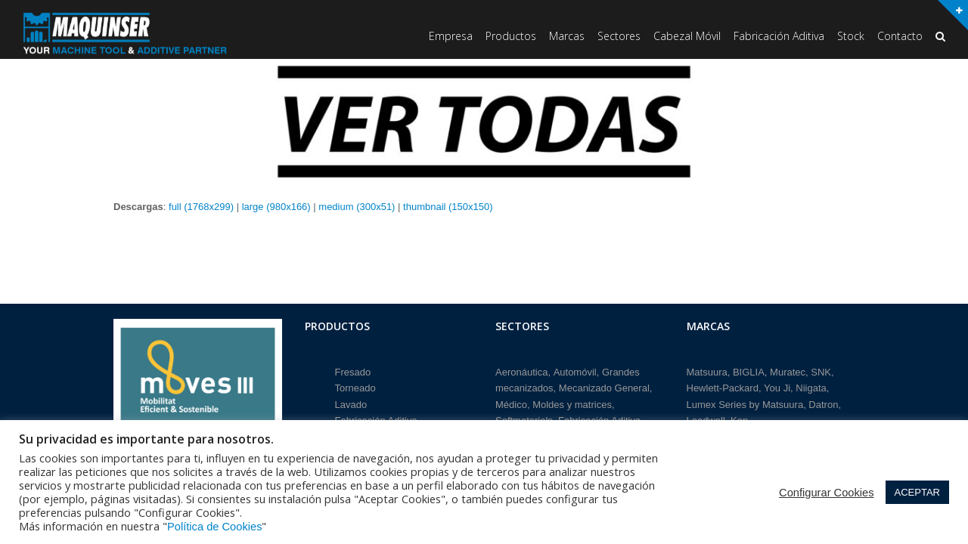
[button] (940, 37)
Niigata (811, 385)
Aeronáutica (521, 368)
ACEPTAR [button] (917, 492)
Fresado (353, 368)
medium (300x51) (356, 206)
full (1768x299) (201, 206)
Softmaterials (524, 416)
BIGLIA (749, 368)
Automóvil (575, 368)
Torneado (355, 385)
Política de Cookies (214, 527)
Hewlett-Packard (723, 385)
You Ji (777, 385)
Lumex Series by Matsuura (745, 400)
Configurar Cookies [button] (826, 493)
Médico (511, 400)
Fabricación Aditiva (376, 416)
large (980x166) (276, 206)
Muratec (787, 368)
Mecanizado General (604, 385)
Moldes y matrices (572, 400)
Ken (739, 416)
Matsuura (707, 368)
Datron (823, 400)
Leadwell (706, 416)
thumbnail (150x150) (448, 206)
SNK (821, 368)
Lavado (351, 400)
